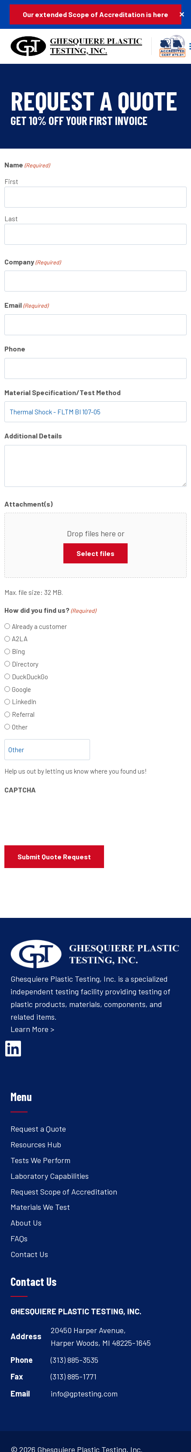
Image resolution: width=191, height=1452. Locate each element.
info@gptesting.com (84, 1393)
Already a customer (39, 626)
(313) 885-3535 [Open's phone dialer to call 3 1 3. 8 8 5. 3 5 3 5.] (74, 1360)
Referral (23, 714)
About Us (26, 1222)
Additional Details (33, 435)
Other (20, 727)
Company (32, 262)
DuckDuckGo (30, 677)
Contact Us (29, 1254)
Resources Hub (35, 1144)
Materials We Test (40, 1207)
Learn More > (32, 1029)
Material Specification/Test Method (62, 392)
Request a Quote (38, 1128)
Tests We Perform (40, 1160)
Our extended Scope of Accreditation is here (95, 14)
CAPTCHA (20, 789)
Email (26, 305)
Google (21, 689)
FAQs (19, 1238)
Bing (18, 651)
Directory (25, 664)
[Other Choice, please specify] (47, 749)
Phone (14, 348)
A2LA (20, 639)
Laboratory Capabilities (49, 1176)
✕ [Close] (181, 14)
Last (11, 218)
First (11, 181)
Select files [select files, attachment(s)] (95, 553)
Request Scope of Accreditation (63, 1191)
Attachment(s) (28, 504)
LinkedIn (24, 701)
